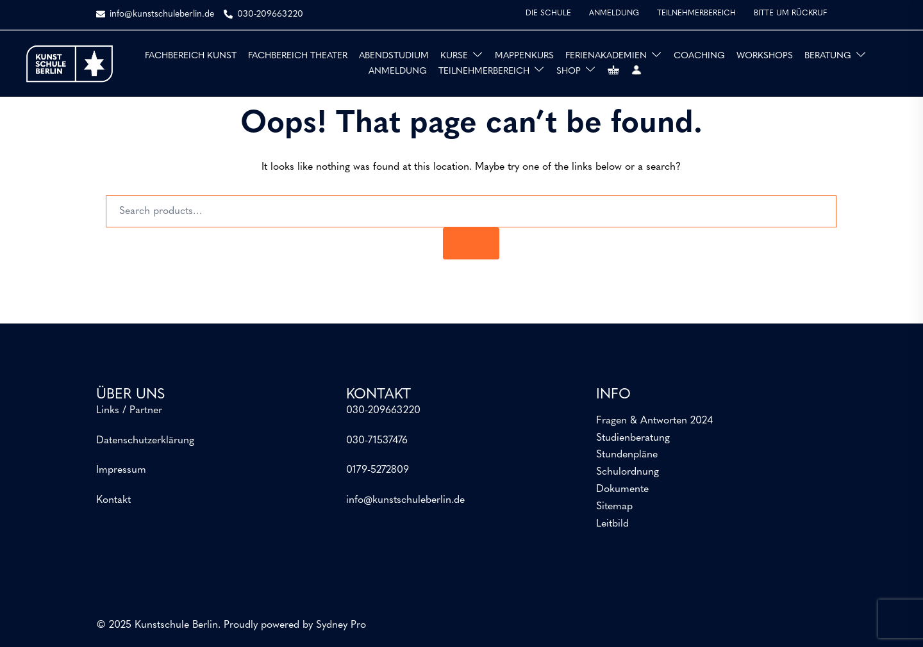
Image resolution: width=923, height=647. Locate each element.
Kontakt (113, 500)
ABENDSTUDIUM (394, 56)
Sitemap (614, 507)
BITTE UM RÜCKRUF (790, 13)
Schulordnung (627, 472)
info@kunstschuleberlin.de (405, 500)
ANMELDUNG (614, 13)
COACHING (699, 56)
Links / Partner (129, 410)
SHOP (568, 71)
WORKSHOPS (764, 56)
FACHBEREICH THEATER (297, 56)
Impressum (121, 470)
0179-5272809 (377, 470)
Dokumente (622, 489)
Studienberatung (633, 438)
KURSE (454, 56)
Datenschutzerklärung (145, 441)
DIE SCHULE (548, 13)
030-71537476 (377, 441)
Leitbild (612, 524)
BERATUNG (827, 56)
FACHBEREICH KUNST (191, 56)
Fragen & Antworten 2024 (654, 421)
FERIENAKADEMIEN (606, 56)
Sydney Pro (341, 625)
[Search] (471, 243)
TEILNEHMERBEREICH (696, 13)
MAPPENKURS (524, 56)
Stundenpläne (627, 455)
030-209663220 (383, 410)
